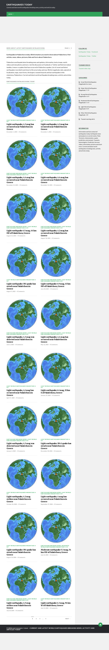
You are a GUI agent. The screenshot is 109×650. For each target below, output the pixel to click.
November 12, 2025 (47, 188)
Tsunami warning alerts (88, 119)
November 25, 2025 (13, 188)
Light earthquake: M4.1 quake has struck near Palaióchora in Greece (53, 457)
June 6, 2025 (10, 353)
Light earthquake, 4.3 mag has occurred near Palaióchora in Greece (21, 127)
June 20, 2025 (45, 298)
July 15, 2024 (45, 627)
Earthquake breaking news (17, 175)
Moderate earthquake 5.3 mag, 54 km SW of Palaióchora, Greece (54, 566)
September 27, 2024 (47, 518)
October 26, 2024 (12, 518)
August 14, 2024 (12, 572)
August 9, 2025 (11, 298)
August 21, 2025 (12, 243)
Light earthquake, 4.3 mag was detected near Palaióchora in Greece (21, 347)
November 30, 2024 (47, 463)
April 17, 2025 (11, 408)
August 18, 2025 (46, 243)
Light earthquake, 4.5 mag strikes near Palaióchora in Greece (21, 621)
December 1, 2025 (12, 133)
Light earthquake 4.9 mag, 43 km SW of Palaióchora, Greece (55, 292)
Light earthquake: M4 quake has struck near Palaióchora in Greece (22, 292)
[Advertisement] (54, 29)
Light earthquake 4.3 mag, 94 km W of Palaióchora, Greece (55, 621)
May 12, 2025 (45, 353)
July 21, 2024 (45, 572)
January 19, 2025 (46, 408)
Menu (10, 14)
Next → (68, 635)
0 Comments (24, 133)
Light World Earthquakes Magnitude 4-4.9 (21, 121)
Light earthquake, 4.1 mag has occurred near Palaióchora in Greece (21, 402)
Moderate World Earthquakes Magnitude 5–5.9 (55, 560)
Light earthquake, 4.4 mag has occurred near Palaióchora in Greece (21, 182)
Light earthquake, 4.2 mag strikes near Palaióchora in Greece (21, 511)
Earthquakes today (21, 4)
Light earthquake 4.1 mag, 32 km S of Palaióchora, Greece (55, 402)
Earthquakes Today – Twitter (87, 56)
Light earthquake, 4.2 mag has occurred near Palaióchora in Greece (55, 127)
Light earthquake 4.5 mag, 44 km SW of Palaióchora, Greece (21, 237)
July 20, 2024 (11, 627)
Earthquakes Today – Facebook (88, 52)
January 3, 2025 (11, 463)
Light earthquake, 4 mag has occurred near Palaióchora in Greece (54, 511)
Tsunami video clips (85, 68)
